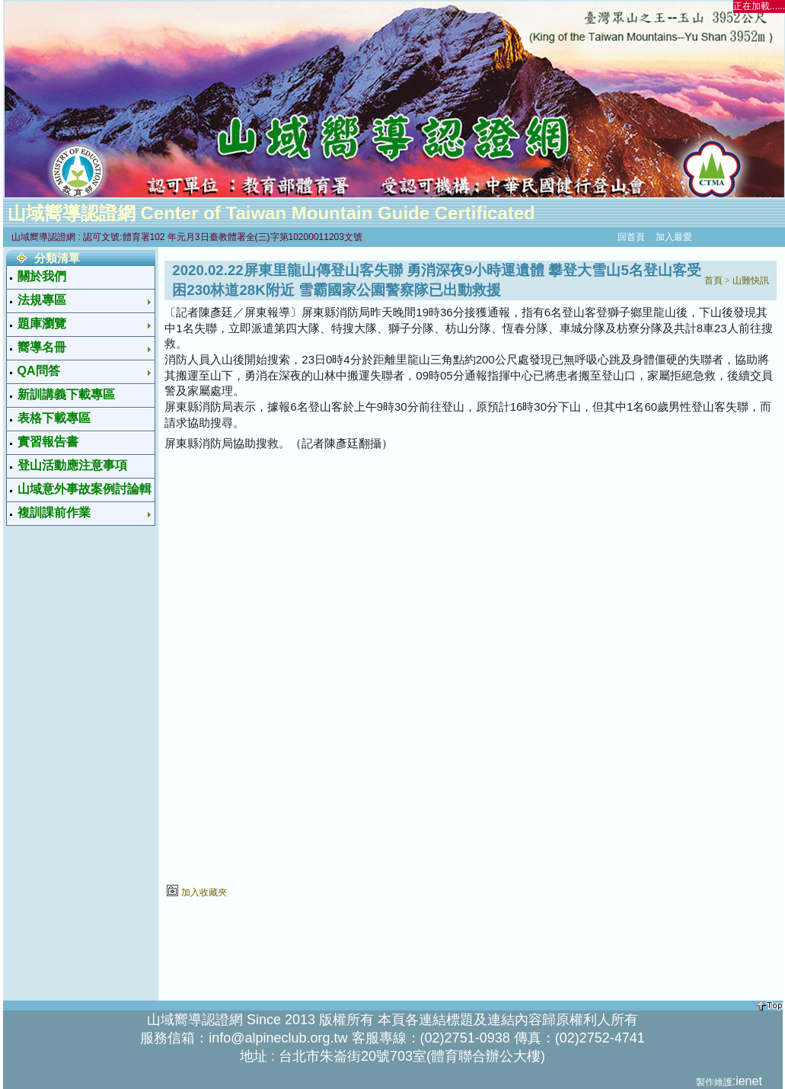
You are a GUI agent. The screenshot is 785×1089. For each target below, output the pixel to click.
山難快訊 (750, 280)
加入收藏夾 (204, 892)
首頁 (713, 280)
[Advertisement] (70, 761)
